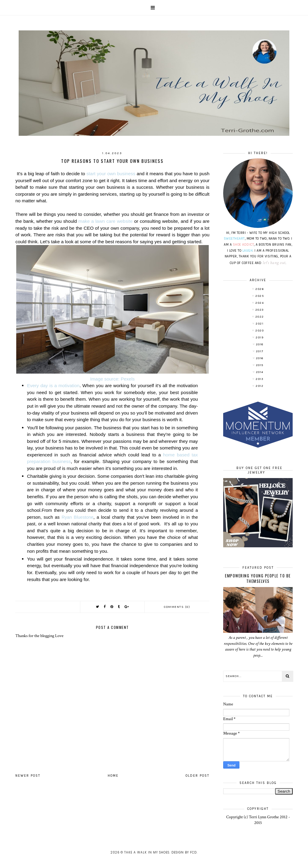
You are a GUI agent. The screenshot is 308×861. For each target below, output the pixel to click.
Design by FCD (184, 852)
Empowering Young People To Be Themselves (258, 578)
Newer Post (27, 776)
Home (113, 776)
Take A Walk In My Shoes (146, 852)
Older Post (197, 776)
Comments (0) (177, 607)
